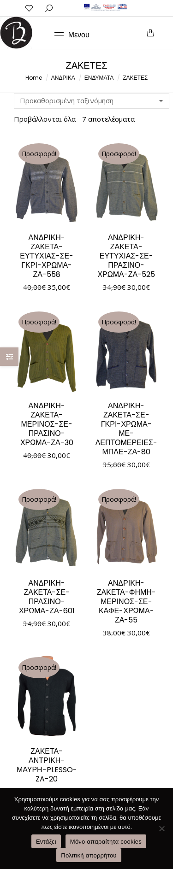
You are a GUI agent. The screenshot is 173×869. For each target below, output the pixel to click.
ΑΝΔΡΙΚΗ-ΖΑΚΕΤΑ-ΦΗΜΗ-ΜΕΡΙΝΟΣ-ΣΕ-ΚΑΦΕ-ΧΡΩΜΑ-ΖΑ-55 (126, 601)
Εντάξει (46, 841)
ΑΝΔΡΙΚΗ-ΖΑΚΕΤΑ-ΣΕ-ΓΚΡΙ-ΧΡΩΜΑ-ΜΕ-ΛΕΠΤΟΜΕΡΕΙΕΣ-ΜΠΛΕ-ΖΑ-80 (126, 428)
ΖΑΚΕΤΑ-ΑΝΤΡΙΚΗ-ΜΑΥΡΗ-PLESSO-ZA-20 (47, 765)
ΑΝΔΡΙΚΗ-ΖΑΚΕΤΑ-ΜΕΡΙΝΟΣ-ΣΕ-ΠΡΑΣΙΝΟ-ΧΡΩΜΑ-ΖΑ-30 (46, 424)
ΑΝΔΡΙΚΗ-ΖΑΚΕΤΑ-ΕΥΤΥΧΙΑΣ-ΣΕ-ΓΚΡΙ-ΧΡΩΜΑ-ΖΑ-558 (46, 256)
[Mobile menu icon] (72, 35)
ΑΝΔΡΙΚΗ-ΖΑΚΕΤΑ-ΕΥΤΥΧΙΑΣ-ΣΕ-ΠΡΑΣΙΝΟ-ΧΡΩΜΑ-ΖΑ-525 (126, 256)
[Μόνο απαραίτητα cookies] (161, 828)
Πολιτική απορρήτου (88, 855)
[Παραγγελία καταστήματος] (91, 101)
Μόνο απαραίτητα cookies (106, 841)
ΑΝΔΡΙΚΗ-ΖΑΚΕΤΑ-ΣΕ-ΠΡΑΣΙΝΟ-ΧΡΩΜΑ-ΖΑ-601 (47, 597)
